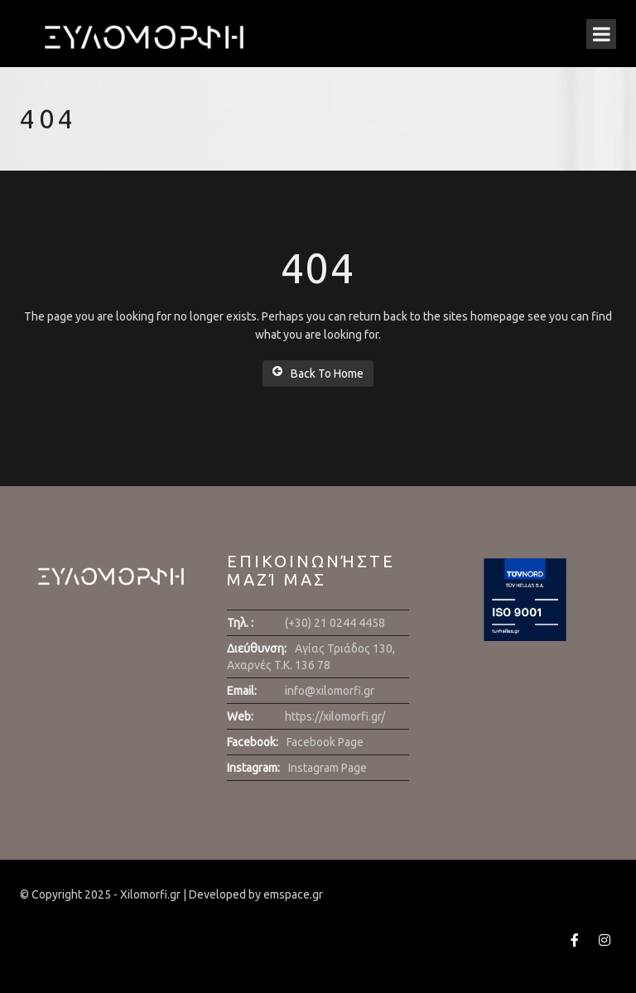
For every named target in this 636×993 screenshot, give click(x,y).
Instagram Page (327, 767)
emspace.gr (293, 894)
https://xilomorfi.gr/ (335, 716)
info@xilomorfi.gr (329, 690)
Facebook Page (325, 742)
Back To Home (318, 372)
